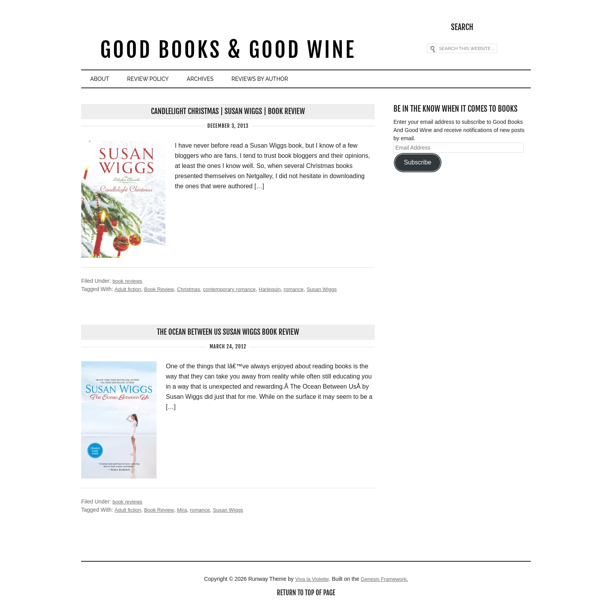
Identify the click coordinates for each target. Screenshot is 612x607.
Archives (222, 79)
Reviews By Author (292, 79)
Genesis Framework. (385, 580)
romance (304, 289)
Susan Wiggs (334, 289)
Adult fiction (128, 289)
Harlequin (278, 289)
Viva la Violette (310, 580)
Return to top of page (306, 594)
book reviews (128, 281)
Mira (185, 510)
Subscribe (417, 162)
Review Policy (161, 79)
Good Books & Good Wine (228, 50)
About (104, 79)
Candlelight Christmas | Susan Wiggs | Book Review (228, 111)
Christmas (192, 289)
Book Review (161, 289)
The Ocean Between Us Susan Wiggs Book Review (228, 332)
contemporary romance (236, 289)
